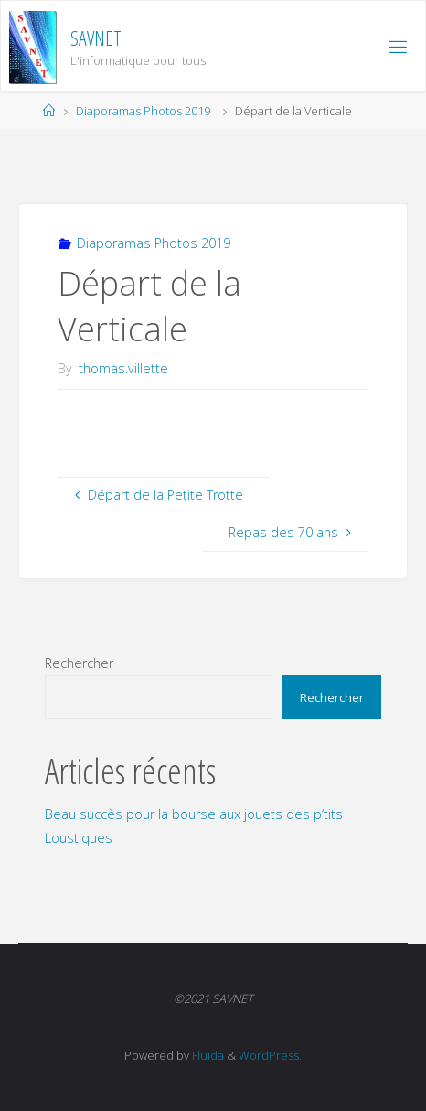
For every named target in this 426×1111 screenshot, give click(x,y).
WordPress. (270, 1055)
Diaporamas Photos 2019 (143, 110)
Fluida (206, 1055)
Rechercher (79, 663)
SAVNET (96, 38)
